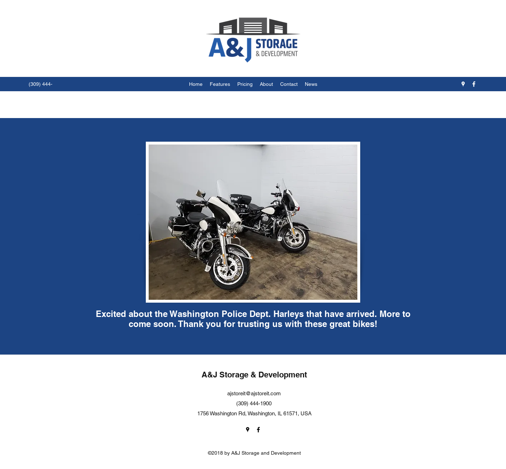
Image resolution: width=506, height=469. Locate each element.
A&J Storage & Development (254, 374)
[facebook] (473, 84)
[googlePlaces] (463, 84)
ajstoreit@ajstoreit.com (254, 393)
